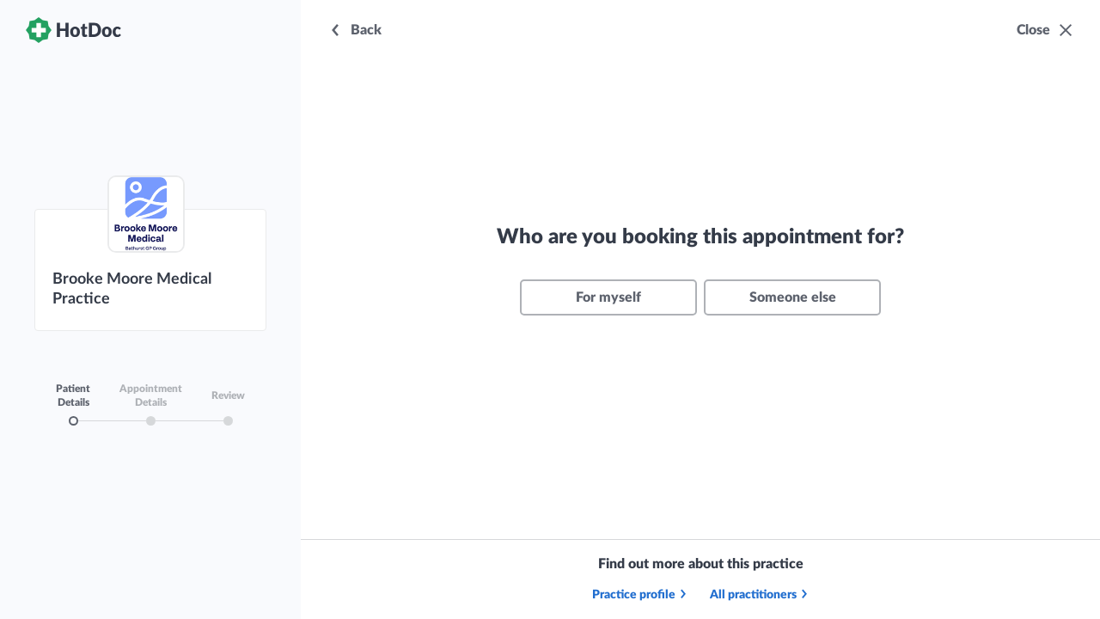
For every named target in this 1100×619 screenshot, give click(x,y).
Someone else (792, 297)
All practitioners (760, 595)
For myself (608, 297)
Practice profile (640, 595)
